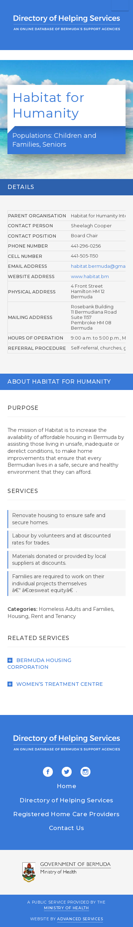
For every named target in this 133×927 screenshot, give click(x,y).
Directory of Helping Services (66, 800)
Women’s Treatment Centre (55, 684)
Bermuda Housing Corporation (39, 664)
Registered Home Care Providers (66, 814)
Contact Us (66, 827)
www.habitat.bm (90, 276)
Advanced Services (80, 919)
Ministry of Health (66, 908)
